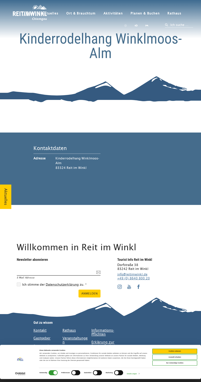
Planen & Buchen (145, 13)
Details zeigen (132, 377)
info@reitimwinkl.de (132, 274)
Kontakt (39, 330)
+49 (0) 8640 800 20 (133, 278)
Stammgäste (43, 346)
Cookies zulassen (175, 354)
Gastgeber (41, 338)
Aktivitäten (113, 13)
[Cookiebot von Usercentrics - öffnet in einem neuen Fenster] (20, 376)
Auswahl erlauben (174, 360)
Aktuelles (50, 13)
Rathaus (174, 13)
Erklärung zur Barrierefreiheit (103, 344)
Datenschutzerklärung (62, 284)
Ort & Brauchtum (81, 13)
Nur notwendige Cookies (174, 366)
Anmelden (89, 293)
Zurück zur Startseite (30, 14)
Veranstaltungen (75, 340)
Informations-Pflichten (102, 332)
